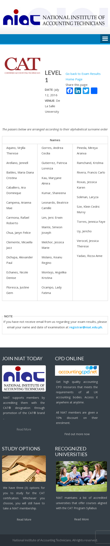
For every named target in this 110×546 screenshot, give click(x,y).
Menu (105, 39)
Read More (24, 429)
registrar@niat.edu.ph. (86, 327)
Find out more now (77, 434)
